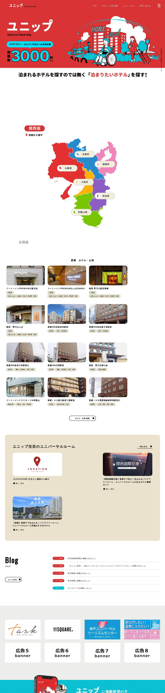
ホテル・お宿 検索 (110, 6)
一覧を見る (143, 411)
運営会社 (43, 677)
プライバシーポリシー (29, 677)
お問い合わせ (145, 6)
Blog (86, 676)
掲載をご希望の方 (125, 625)
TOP (95, 6)
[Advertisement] (82, 95)
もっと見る (12, 503)
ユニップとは (129, 6)
